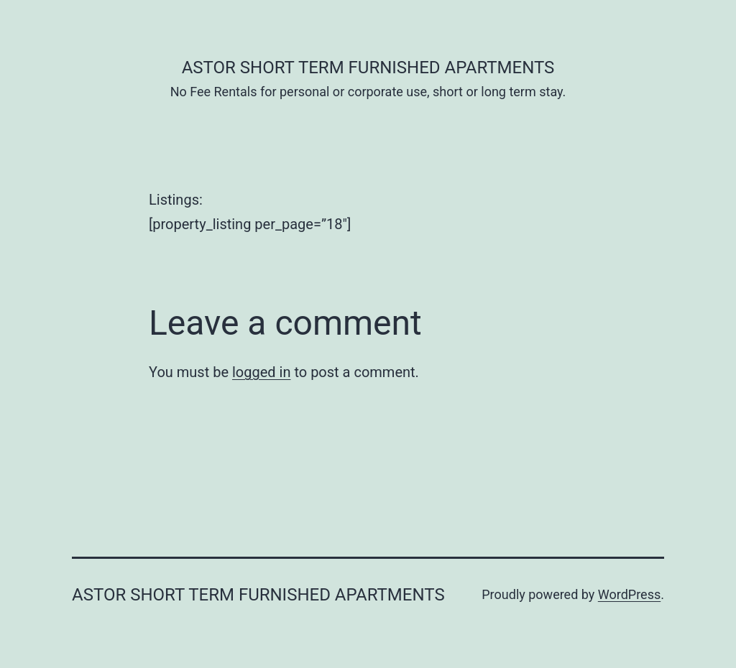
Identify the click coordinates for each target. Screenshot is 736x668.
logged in (261, 372)
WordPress (629, 594)
